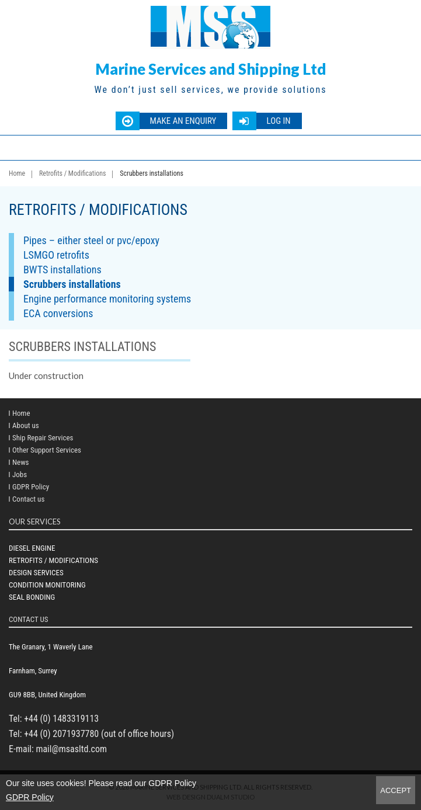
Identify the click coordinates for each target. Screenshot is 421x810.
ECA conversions (58, 313)
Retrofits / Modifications (72, 173)
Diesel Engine (32, 548)
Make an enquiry (182, 121)
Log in (278, 121)
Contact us (28, 499)
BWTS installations (62, 269)
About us (25, 425)
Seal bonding (32, 597)
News (20, 462)
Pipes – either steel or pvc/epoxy (91, 240)
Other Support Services (46, 450)
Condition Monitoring (47, 584)
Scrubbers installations (72, 284)
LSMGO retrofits (56, 255)
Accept (395, 790)
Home (17, 173)
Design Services (36, 572)
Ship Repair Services (42, 437)
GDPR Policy (30, 797)
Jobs (19, 474)
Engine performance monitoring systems (107, 299)
